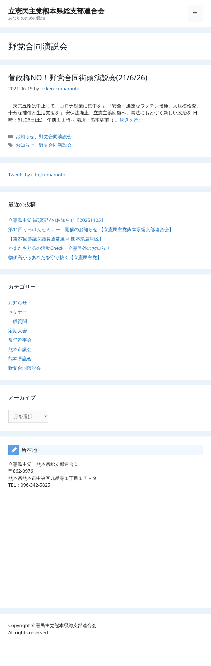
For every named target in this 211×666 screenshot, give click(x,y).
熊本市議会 (20, 349)
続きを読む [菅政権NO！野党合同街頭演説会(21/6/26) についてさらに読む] (131, 120)
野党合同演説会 (55, 136)
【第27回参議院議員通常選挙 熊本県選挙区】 (56, 239)
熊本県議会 (20, 358)
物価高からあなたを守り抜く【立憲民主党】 (55, 257)
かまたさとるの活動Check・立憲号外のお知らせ (59, 248)
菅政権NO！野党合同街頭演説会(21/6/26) (77, 77)
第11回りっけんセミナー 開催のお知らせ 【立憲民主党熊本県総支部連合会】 (91, 229)
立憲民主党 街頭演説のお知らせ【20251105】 (57, 220)
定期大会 (17, 330)
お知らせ (25, 136)
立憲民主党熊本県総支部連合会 (56, 10)
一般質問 (17, 321)
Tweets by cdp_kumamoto (36, 174)
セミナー (17, 312)
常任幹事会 (20, 340)
